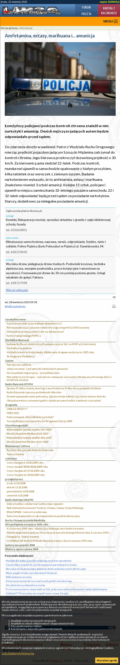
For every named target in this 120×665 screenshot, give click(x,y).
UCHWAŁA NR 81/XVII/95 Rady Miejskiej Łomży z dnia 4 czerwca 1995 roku (49, 540)
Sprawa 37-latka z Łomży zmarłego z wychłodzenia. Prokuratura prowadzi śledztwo (54, 388)
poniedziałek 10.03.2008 (20, 491)
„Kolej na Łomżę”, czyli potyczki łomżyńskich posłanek (37, 368)
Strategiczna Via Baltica (20, 356)
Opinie (9, 360)
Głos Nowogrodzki (16, 425)
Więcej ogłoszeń (17, 290)
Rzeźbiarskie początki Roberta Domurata (30, 450)
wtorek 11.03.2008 (17, 487)
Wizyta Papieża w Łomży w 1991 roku (26, 524)
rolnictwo (11, 458)
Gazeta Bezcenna (15, 319)
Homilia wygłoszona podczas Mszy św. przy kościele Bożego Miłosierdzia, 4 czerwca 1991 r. (58, 532)
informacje (26, 28)
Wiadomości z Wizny (17, 446)
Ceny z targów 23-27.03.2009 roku (26, 470)
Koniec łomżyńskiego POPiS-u (24, 335)
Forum (86, 7)
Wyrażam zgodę (107, 660)
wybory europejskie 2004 (20, 545)
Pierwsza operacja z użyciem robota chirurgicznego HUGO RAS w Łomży (48, 327)
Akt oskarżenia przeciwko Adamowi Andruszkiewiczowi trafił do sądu (46, 568)
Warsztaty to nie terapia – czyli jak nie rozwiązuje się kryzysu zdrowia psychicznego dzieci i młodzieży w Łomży (59, 378)
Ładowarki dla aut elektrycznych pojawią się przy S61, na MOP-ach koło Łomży (51, 344)
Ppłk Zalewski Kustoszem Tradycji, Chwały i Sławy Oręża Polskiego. (45, 507)
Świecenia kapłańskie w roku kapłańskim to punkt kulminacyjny (43, 516)
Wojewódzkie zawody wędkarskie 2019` (29, 437)
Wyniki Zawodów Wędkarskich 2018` (28, 441)
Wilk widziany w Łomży (19, 577)
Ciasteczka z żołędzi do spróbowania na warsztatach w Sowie (41, 564)
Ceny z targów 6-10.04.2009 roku (25, 462)
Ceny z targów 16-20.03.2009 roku (26, 474)
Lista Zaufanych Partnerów (18, 653)
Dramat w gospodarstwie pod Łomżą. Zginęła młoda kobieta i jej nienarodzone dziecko (56, 396)
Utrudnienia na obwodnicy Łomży (25, 585)
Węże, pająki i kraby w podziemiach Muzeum (31, 572)
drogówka (11, 404)
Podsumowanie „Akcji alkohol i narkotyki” (30, 417)
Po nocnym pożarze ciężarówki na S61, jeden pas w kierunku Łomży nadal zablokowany (56, 589)
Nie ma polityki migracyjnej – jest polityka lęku (33, 372)
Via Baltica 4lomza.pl (17, 340)
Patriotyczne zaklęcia (19, 364)
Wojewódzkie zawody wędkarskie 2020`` (30, 429)
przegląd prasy (14, 479)
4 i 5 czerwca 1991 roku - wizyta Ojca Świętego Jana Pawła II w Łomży (45, 528)
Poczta (86, 13)
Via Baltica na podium (19, 348)
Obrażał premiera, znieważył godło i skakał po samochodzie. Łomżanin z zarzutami (54, 400)
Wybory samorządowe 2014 (21, 549)
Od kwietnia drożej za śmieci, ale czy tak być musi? (35, 331)
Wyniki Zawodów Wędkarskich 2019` (28, 433)
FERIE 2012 (13, 412)
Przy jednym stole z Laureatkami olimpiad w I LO (34, 323)
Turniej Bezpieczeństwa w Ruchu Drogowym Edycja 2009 (39, 421)
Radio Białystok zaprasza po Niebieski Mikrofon (34, 392)
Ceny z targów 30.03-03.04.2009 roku (27, 466)
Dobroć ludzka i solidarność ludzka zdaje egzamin (35, 503)
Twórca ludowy (15, 454)
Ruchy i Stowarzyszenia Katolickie (25, 520)
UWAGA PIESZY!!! (17, 408)
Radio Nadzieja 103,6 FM (19, 499)
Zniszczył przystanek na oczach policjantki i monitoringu (39, 581)
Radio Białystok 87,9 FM (19, 384)
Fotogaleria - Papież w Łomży (23, 536)
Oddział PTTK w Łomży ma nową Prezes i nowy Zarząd (37, 593)
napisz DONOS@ (110, 1)
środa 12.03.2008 (16, 483)
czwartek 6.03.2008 (17, 495)
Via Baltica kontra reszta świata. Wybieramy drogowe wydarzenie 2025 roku (50, 352)
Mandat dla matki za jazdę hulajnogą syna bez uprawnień (38, 560)
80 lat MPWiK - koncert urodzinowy (27, 511)
